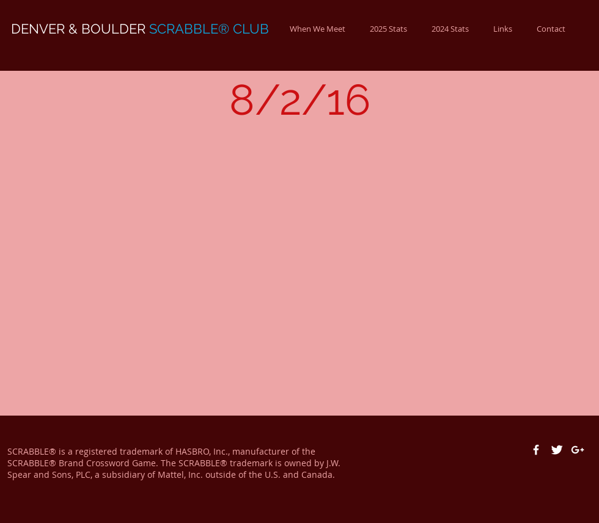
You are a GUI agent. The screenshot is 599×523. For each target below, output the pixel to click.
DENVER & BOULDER (140, 29)
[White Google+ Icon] (577, 449)
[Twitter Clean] (557, 449)
